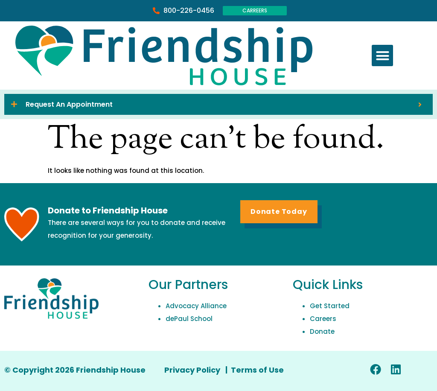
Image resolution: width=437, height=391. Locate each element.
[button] (382, 55)
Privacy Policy (193, 370)
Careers (323, 318)
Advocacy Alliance (196, 305)
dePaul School (189, 318)
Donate (322, 331)
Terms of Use (257, 370)
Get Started (330, 305)
